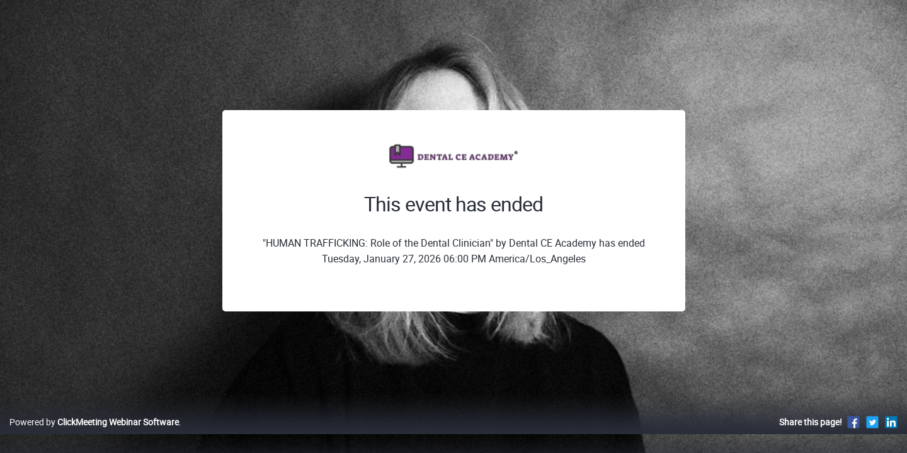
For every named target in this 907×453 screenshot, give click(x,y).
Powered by (94, 435)
